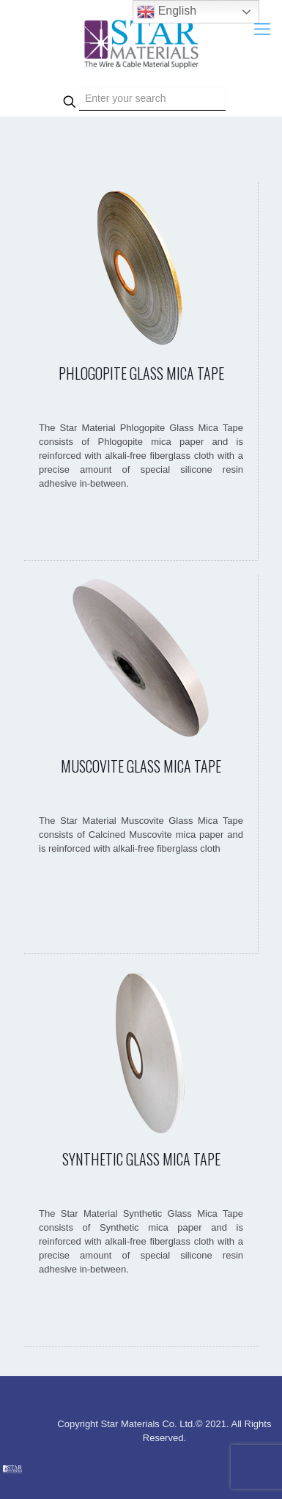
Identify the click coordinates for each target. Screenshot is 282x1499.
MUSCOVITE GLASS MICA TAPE (141, 766)
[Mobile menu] (262, 29)
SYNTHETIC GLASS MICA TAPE (141, 1159)
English (166, 12)
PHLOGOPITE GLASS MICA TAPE (141, 373)
